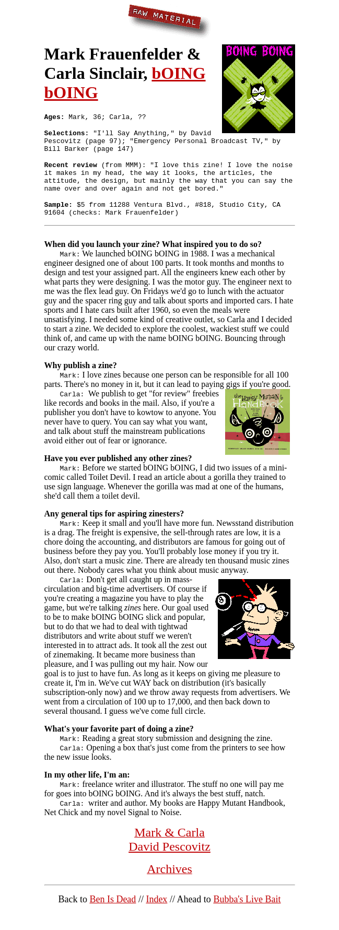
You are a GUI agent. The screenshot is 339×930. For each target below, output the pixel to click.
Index (156, 915)
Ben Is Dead (112, 915)
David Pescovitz (169, 862)
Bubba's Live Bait (246, 915)
